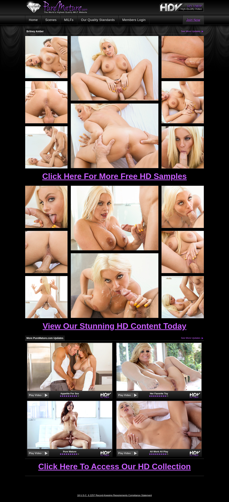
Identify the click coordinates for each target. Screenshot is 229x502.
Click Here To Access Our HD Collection (114, 466)
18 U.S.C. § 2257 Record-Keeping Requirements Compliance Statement (114, 495)
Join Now (193, 20)
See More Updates (190, 31)
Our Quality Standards (98, 20)
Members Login (134, 20)
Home (33, 20)
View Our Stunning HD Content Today (114, 326)
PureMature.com (58, 7)
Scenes (51, 20)
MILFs (69, 20)
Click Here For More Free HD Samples (114, 176)
